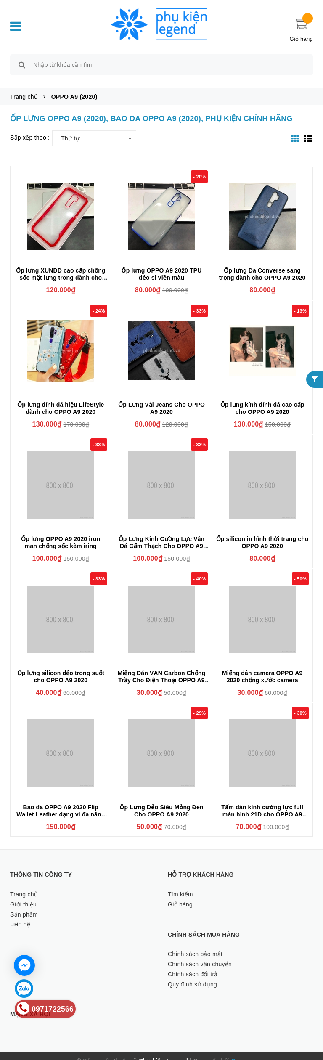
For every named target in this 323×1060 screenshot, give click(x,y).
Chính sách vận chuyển (200, 954)
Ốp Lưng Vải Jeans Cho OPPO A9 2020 (161, 398)
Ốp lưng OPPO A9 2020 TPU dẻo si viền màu (161, 265)
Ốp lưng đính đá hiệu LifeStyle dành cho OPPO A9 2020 (60, 398)
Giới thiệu (23, 894)
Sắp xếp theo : (30, 128)
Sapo (238, 1051)
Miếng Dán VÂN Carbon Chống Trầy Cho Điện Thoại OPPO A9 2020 (162, 670)
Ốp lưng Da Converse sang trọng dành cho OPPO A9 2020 (262, 265)
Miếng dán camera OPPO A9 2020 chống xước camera (262, 667)
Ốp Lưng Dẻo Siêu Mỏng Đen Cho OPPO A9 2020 (161, 801)
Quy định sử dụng (192, 974)
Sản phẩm (24, 904)
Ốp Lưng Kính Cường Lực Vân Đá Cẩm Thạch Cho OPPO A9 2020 (162, 536)
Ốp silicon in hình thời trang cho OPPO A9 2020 (262, 533)
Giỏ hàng (180, 894)
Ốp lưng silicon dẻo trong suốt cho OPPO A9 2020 (60, 667)
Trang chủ (24, 884)
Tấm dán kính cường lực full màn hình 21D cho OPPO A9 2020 (262, 804)
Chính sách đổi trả (193, 964)
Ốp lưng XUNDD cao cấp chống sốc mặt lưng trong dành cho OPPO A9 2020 (60, 268)
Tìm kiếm (180, 884)
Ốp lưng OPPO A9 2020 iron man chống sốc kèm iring (60, 533)
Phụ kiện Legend (163, 1051)
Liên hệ (20, 915)
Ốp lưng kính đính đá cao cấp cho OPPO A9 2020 (262, 398)
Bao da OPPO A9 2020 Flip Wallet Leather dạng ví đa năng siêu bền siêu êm (60, 804)
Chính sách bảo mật (195, 944)
